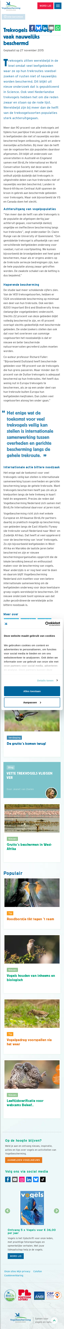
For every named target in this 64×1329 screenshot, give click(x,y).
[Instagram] (22, 1179)
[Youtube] (15, 1179)
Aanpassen (32, 702)
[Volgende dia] (57, 1236)
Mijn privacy (23, 1271)
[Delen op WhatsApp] (58, 28)
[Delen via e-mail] (51, 28)
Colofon (37, 1271)
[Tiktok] (43, 1179)
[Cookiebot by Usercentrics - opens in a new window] (45, 624)
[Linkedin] (29, 1179)
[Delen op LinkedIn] (45, 28)
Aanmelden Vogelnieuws (23, 1160)
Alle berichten (13, 16)
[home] (17, 6)
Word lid (16, 1256)
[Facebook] (8, 1179)
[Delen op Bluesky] (38, 28)
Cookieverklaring (13, 1275)
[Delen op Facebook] (32, 28)
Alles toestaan (32, 691)
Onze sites (10, 1271)
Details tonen (45, 680)
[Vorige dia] (7, 1236)
